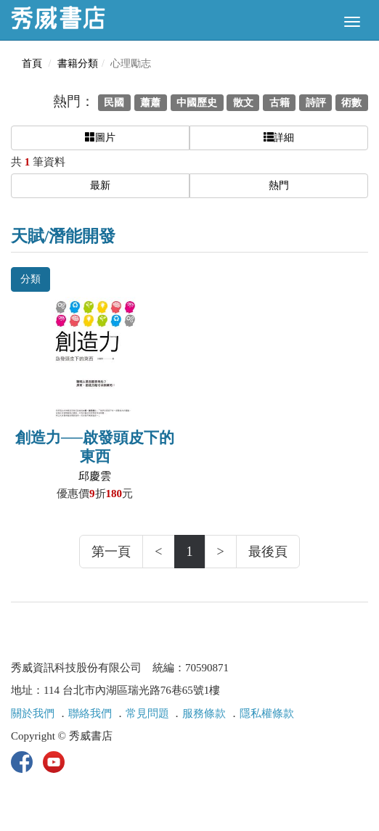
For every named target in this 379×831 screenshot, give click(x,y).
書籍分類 (77, 63)
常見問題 (147, 713)
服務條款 (204, 713)
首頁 (32, 63)
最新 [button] (100, 185)
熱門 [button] (279, 185)
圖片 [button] (100, 137)
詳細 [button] (279, 137)
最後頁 (268, 551)
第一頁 (111, 551)
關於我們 (32, 713)
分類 (30, 279)
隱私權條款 (267, 713)
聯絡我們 (90, 713)
